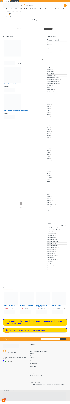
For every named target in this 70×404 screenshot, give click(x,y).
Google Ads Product (50, 61)
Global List (49, 44)
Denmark (48, 121)
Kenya (48, 154)
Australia (48, 98)
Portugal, (48, 183)
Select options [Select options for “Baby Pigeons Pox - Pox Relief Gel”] (33, 308)
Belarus (48, 106)
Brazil (48, 110)
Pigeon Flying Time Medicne (52, 245)
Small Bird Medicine (50, 280)
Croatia (48, 118)
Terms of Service (15, 11)
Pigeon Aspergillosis (41, 8)
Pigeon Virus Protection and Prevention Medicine (55, 225)
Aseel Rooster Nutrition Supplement (53, 79)
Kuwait (48, 156)
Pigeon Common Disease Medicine (53, 229)
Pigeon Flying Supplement (51, 243)
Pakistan (48, 175)
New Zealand (49, 169)
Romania (48, 185)
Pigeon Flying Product (51, 237)
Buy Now (19, 63)
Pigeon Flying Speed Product (52, 239)
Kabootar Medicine (50, 219)
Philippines (49, 177)
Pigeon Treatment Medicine (52, 267)
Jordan (48, 150)
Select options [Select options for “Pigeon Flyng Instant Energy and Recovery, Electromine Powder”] (43, 113)
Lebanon (48, 158)
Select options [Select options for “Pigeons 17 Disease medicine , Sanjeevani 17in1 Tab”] (49, 308)
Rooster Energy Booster (51, 276)
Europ (48, 125)
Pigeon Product (49, 261)
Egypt (48, 123)
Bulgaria (48, 112)
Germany (48, 131)
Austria (48, 100)
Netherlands (49, 167)
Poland (48, 179)
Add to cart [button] (43, 60)
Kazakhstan (49, 152)
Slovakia (48, 192)
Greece (48, 133)
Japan (48, 148)
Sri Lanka (48, 196)
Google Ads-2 (49, 213)
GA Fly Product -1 (50, 91)
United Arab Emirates (50, 204)
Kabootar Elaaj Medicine (51, 217)
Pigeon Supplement (50, 263)
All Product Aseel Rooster (24, 8)
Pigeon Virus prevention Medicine (53, 269)
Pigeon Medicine (50, 257)
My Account (9, 11)
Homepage (8, 8)
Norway (48, 171)
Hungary (48, 137)
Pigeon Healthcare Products (52, 255)
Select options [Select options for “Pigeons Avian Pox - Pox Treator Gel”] (17, 308)
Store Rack (21, 11)
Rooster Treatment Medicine (52, 278)
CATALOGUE (49, 85)
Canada (48, 114)
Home (4, 16)
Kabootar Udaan (50, 221)
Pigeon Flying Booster (51, 233)
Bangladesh (49, 104)
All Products (49, 65)
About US (31, 355)
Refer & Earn (32, 369)
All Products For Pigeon (15, 8)
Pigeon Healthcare (50, 253)
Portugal (48, 181)
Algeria (48, 95)
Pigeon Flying (49, 231)
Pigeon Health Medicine (51, 249)
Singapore (48, 190)
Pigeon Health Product (51, 251)
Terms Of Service (33, 368)
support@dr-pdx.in (45, 351)
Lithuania (48, 160)
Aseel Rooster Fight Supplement (52, 77)
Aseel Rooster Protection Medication (53, 50)
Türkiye (48, 202)
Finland (48, 127)
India (48, 48)
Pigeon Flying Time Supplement (52, 247)
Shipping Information (33, 363)
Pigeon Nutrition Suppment (51, 259)
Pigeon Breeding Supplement (52, 227)
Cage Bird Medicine (33, 8)
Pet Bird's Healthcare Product (52, 223)
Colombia (48, 116)
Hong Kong (49, 135)
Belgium (48, 108)
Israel (48, 144)
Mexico (48, 165)
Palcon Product (49, 69)
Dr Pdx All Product (50, 89)
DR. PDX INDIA (6, 390)
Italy (47, 146)
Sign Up (63, 338)
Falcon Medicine (50, 67)
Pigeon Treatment (50, 265)
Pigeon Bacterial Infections (50, 8)
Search (48, 28)
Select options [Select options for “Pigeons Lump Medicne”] (65, 308)
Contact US (32, 357)
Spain (48, 194)
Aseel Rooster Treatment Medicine (53, 83)
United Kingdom (50, 206)
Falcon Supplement (50, 73)
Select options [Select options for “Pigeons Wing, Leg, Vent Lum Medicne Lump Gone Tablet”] (43, 86)
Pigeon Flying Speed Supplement (53, 241)
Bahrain (48, 102)
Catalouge (48, 87)
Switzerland (49, 200)
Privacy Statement (33, 366)
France (48, 129)
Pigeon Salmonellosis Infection (60, 8)
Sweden (48, 198)
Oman (48, 173)
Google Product (49, 215)
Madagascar (49, 162)
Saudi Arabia (49, 188)
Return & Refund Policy (34, 364)
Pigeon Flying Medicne (51, 235)
